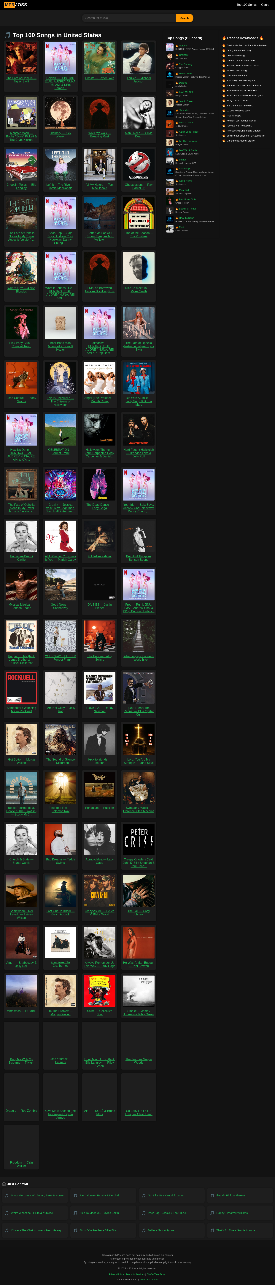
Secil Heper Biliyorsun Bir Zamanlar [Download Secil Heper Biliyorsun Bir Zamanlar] (246, 135)
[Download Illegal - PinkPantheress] (240, 1195)
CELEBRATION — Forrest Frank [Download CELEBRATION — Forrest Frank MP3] (60, 450)
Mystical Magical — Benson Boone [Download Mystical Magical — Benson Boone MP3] (21, 605)
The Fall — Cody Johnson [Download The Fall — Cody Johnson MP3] (139, 911)
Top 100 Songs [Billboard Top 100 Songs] (247, 4)
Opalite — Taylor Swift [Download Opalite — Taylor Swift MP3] (99, 76)
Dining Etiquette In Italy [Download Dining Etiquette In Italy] (239, 50)
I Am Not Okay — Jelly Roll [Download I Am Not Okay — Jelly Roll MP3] (60, 708)
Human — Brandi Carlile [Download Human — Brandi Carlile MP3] (21, 556)
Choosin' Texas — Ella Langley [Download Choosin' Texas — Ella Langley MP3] (21, 185)
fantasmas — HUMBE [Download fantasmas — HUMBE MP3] (21, 1009)
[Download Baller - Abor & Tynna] (172, 1230)
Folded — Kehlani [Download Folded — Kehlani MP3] (99, 554)
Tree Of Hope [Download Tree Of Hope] (234, 115)
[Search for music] (129, 18)
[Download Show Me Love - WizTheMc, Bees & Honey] (35, 1195)
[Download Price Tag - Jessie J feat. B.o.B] (172, 1213)
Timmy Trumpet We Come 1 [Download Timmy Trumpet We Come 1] (242, 60)
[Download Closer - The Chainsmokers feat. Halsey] (35, 1230)
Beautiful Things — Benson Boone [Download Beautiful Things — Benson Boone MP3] (139, 556)
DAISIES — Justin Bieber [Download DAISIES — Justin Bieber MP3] (99, 605)
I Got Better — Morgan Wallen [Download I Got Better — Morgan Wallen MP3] (21, 759)
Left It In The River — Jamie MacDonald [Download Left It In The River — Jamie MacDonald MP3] (60, 185)
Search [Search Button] (184, 18)
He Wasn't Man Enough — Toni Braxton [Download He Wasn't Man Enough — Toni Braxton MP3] (139, 963)
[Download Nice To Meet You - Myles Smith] (103, 1213)
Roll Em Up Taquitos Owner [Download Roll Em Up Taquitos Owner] (241, 120)
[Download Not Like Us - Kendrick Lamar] (172, 1195)
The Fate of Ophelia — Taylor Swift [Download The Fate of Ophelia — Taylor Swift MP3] (21, 78)
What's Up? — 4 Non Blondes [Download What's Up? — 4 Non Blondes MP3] (21, 288)
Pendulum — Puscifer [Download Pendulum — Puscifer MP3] (99, 806)
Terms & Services (135, 1274)
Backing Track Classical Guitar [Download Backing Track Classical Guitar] (243, 65)
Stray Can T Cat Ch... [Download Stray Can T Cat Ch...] (238, 100)
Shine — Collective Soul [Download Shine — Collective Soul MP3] (99, 1011)
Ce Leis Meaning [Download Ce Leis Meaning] (236, 55)
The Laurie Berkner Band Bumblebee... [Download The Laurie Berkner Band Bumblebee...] (247, 45)
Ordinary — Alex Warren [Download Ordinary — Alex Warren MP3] (60, 133)
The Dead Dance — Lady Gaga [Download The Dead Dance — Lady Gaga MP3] (99, 505)
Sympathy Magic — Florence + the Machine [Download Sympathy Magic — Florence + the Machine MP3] (139, 808)
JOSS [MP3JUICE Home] (15, 4)
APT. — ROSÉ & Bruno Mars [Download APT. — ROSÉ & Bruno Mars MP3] (99, 1111)
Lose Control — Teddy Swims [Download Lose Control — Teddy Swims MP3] (21, 398)
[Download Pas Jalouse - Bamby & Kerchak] (103, 1195)
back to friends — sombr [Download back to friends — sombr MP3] (99, 759)
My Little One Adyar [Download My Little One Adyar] (237, 75)
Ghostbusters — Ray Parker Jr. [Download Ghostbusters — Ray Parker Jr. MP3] (139, 185)
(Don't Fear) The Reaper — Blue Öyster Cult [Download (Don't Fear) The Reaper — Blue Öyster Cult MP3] (139, 709)
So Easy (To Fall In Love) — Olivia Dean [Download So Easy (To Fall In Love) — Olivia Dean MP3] (139, 1111)
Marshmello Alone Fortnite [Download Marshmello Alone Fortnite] (241, 140)
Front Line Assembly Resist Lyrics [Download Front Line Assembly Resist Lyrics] (245, 95)
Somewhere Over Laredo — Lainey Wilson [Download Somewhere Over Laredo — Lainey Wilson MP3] (21, 912)
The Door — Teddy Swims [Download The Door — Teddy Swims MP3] (99, 656)
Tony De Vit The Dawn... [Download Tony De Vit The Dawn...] (240, 125)
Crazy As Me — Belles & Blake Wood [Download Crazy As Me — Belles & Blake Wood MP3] (99, 911)
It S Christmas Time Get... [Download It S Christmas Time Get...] (240, 105)
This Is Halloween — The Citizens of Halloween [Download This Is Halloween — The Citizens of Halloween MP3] (60, 399)
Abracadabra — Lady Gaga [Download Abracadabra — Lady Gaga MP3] (99, 859)
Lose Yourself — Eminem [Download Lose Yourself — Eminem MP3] (60, 1059)
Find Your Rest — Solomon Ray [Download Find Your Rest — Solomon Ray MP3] (60, 808)
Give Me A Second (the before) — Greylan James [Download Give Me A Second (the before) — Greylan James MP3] (60, 1112)
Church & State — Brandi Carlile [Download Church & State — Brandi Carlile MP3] (21, 859)
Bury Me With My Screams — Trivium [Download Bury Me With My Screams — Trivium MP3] (21, 1059)
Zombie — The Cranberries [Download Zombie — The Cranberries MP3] (60, 962)
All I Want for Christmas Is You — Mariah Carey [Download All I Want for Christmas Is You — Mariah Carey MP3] (60, 556)
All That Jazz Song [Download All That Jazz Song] (237, 70)
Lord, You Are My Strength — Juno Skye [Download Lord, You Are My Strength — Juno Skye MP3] (139, 759)
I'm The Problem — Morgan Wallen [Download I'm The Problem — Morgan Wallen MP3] (60, 1011)
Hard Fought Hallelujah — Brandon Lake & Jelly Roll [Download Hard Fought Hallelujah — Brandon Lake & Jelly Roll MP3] (139, 451)
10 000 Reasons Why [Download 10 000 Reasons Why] (238, 110)
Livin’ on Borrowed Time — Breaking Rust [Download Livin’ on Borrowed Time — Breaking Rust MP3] (99, 288)
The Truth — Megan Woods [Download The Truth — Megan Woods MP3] (139, 1059)
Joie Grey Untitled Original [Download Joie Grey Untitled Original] (241, 80)
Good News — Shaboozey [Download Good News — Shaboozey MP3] (60, 605)
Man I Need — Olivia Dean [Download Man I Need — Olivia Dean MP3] (139, 133)
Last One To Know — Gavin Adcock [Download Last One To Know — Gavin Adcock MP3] (60, 911)
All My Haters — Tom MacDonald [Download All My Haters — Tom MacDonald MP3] (99, 185)
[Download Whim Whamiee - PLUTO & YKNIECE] (35, 1213)
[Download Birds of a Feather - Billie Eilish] (103, 1230)
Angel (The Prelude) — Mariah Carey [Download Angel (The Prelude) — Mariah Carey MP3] (99, 398)
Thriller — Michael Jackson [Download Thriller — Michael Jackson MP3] (139, 78)
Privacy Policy (116, 1274)
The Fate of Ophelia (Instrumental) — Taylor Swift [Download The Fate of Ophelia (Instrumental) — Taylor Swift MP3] (139, 344)
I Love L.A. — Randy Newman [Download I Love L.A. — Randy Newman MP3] (99, 708)
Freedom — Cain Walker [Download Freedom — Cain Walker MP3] (21, 1162)
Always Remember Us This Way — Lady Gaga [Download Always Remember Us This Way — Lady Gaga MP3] (99, 963)
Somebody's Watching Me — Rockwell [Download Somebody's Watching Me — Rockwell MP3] (21, 708)
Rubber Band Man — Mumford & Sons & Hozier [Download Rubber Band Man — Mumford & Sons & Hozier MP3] (60, 344)
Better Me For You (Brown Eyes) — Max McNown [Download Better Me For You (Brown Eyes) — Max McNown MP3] (99, 234)
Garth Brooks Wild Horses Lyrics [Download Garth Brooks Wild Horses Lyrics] (244, 85)
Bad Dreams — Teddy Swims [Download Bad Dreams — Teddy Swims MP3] (60, 859)
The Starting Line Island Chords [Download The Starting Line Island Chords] (244, 130)
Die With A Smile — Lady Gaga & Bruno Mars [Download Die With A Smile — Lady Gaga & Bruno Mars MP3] (139, 399)
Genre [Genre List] (265, 4)
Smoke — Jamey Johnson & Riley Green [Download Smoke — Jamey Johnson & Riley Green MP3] (139, 1011)
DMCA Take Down (156, 1274)
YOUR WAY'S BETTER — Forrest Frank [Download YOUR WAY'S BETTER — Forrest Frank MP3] (60, 656)
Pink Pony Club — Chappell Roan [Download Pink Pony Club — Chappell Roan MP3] (21, 343)
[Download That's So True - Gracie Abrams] (240, 1230)
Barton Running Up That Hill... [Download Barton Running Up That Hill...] (243, 90)
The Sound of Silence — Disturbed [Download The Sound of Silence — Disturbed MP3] (60, 759)
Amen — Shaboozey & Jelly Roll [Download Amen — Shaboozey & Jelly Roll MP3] (21, 963)
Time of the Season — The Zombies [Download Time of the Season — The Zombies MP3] (139, 233)
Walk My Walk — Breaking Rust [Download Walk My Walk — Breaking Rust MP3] (99, 133)
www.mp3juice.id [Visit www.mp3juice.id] (149, 1279)
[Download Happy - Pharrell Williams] (240, 1213)
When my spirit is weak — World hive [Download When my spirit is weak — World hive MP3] (139, 656)
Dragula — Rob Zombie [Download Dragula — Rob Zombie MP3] (21, 1109)
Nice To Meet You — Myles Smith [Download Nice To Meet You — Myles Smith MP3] (139, 288)
